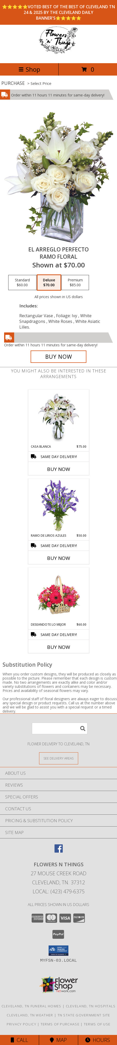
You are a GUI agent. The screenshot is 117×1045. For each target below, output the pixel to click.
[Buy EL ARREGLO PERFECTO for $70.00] (59, 356)
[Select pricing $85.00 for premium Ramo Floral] (75, 282)
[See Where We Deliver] (58, 758)
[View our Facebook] (59, 851)
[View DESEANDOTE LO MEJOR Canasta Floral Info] (58, 595)
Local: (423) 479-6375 (59, 891)
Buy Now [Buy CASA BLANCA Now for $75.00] (58, 469)
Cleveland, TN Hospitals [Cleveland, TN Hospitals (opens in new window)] (91, 1006)
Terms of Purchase (60, 1024)
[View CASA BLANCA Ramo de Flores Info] (58, 417)
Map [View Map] (58, 1039)
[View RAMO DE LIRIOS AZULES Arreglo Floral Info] (58, 506)
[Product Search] (59, 728)
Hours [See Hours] (97, 1039)
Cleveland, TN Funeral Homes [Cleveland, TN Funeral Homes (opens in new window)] (31, 1006)
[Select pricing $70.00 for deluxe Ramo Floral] (49, 282)
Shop (29, 69)
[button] (58, 950)
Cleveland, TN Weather (30, 1015)
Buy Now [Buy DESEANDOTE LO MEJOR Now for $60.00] (58, 647)
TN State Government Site (84, 1015)
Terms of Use (97, 1024)
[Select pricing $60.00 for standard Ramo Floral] (22, 282)
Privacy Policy (21, 1024)
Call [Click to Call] (19, 1039)
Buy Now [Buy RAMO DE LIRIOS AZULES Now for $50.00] (58, 558)
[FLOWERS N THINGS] (58, 55)
